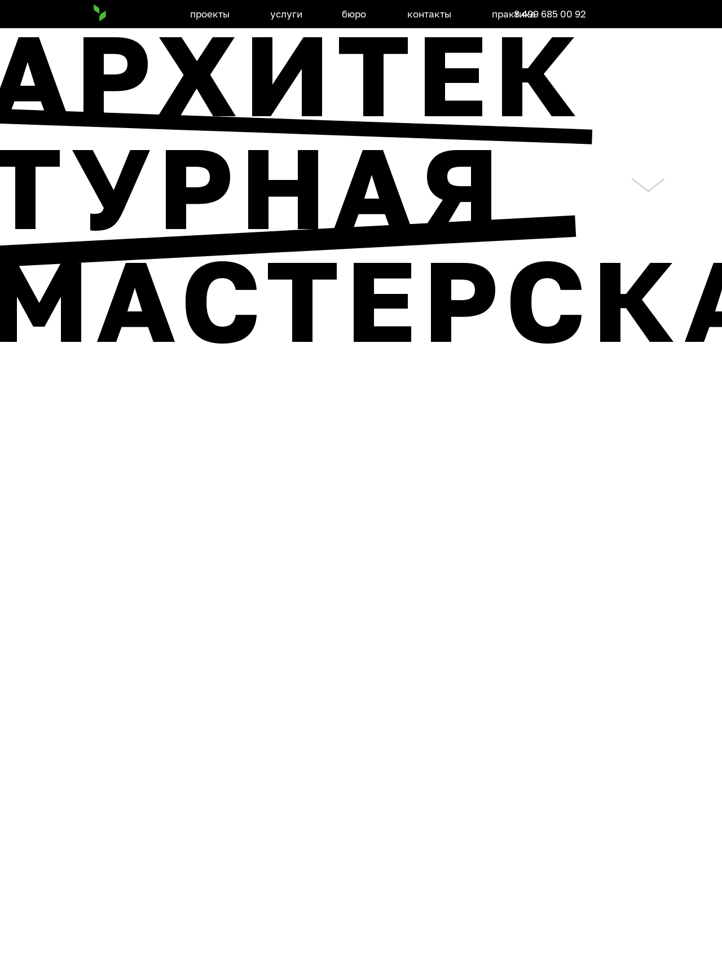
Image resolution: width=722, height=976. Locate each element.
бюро (354, 14)
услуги (286, 14)
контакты (429, 14)
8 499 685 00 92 (550, 14)
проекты (210, 14)
